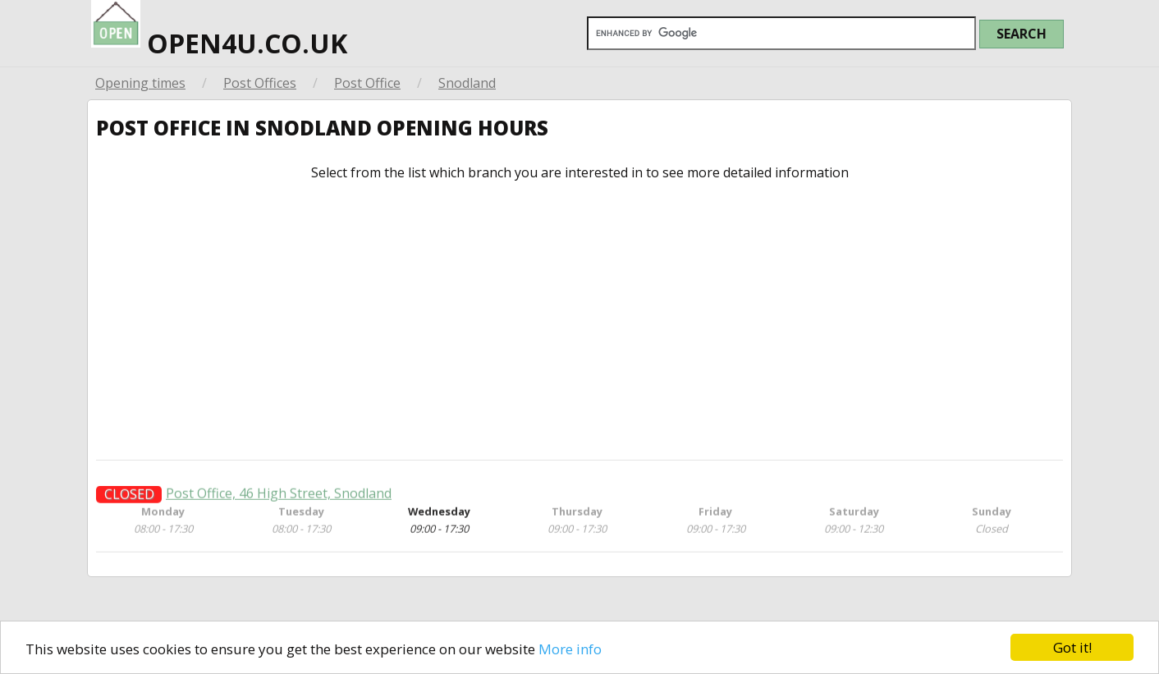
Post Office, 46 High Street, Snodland (279, 500)
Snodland (467, 83)
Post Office (367, 83)
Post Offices (259, 83)
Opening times (140, 83)
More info (570, 649)
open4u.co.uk (219, 30)
